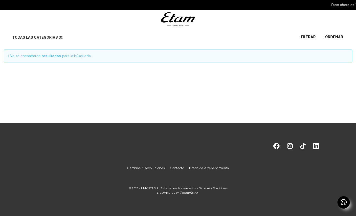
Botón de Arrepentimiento (209, 168)
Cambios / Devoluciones (146, 168)
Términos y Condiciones (213, 188)
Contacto (177, 168)
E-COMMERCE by (178, 192)
